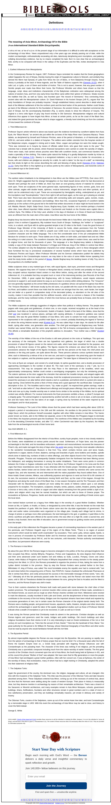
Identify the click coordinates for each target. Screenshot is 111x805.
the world (59, 447)
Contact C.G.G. (59, 803)
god (14, 314)
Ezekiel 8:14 (49, 322)
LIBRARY (87, 15)
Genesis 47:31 (89, 163)
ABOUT (106, 15)
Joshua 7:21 (28, 157)
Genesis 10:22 (90, 82)
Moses (49, 259)
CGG (34, 719)
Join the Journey (56, 785)
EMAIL (97, 15)
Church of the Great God (24, 719)
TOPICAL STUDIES (71, 15)
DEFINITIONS (53, 15)
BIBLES (40, 15)
